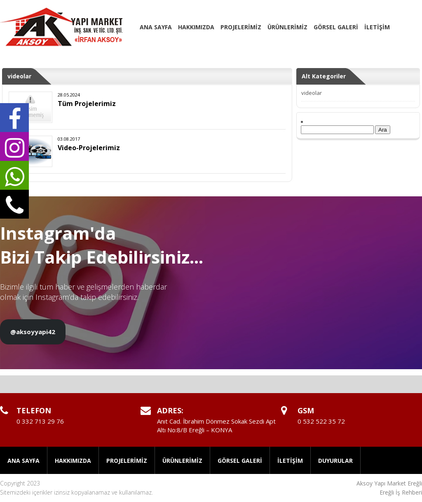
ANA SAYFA (156, 27)
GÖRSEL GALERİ (336, 27)
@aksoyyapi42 (32, 332)
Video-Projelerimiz (89, 147)
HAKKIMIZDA (196, 27)
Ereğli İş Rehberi (401, 492)
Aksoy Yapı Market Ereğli (389, 483)
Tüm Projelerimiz (87, 103)
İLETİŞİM (377, 27)
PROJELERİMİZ (240, 27)
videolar (311, 93)
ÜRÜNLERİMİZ (287, 27)
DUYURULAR (335, 460)
